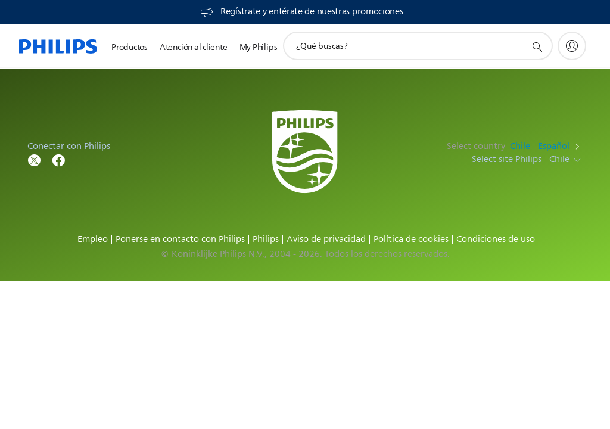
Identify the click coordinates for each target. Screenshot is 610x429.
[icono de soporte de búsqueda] (537, 46)
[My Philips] (572, 46)
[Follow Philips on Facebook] (58, 159)
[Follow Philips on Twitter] (34, 159)
